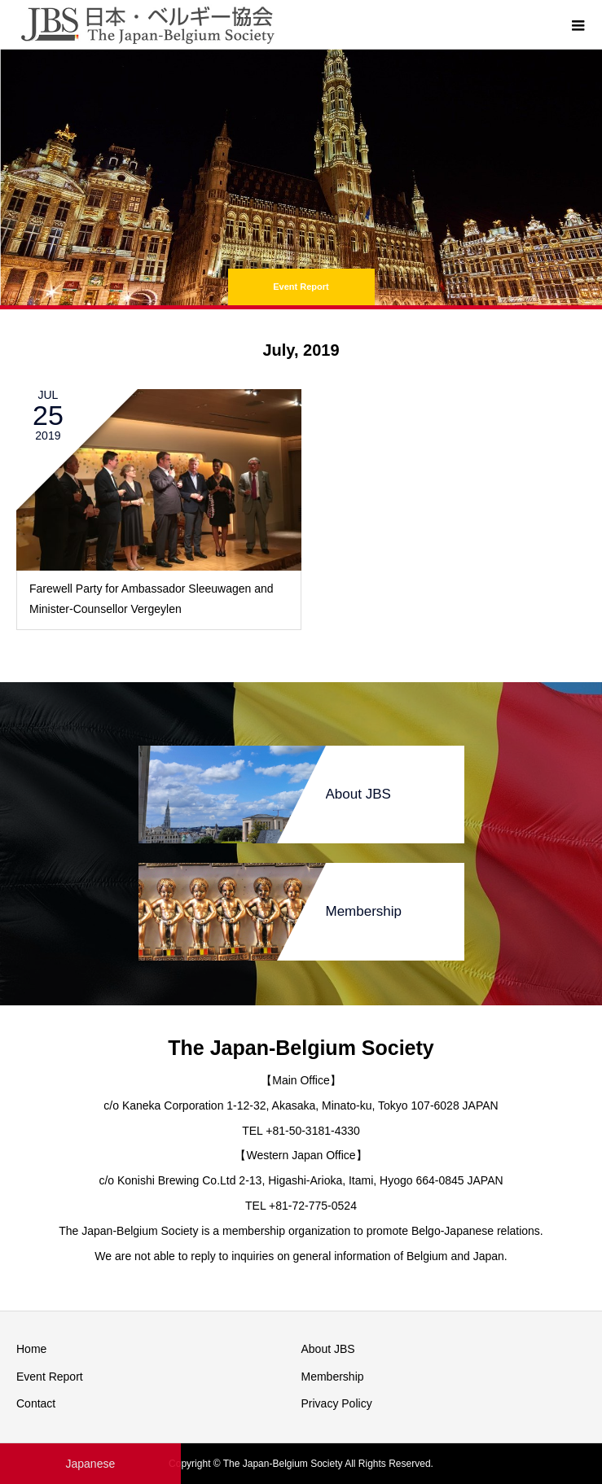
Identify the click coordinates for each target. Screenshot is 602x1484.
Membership (332, 1376)
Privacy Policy (336, 1403)
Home (31, 1348)
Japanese (90, 1463)
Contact (35, 1403)
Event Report (49, 1376)
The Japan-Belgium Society (300, 1047)
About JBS (328, 1348)
